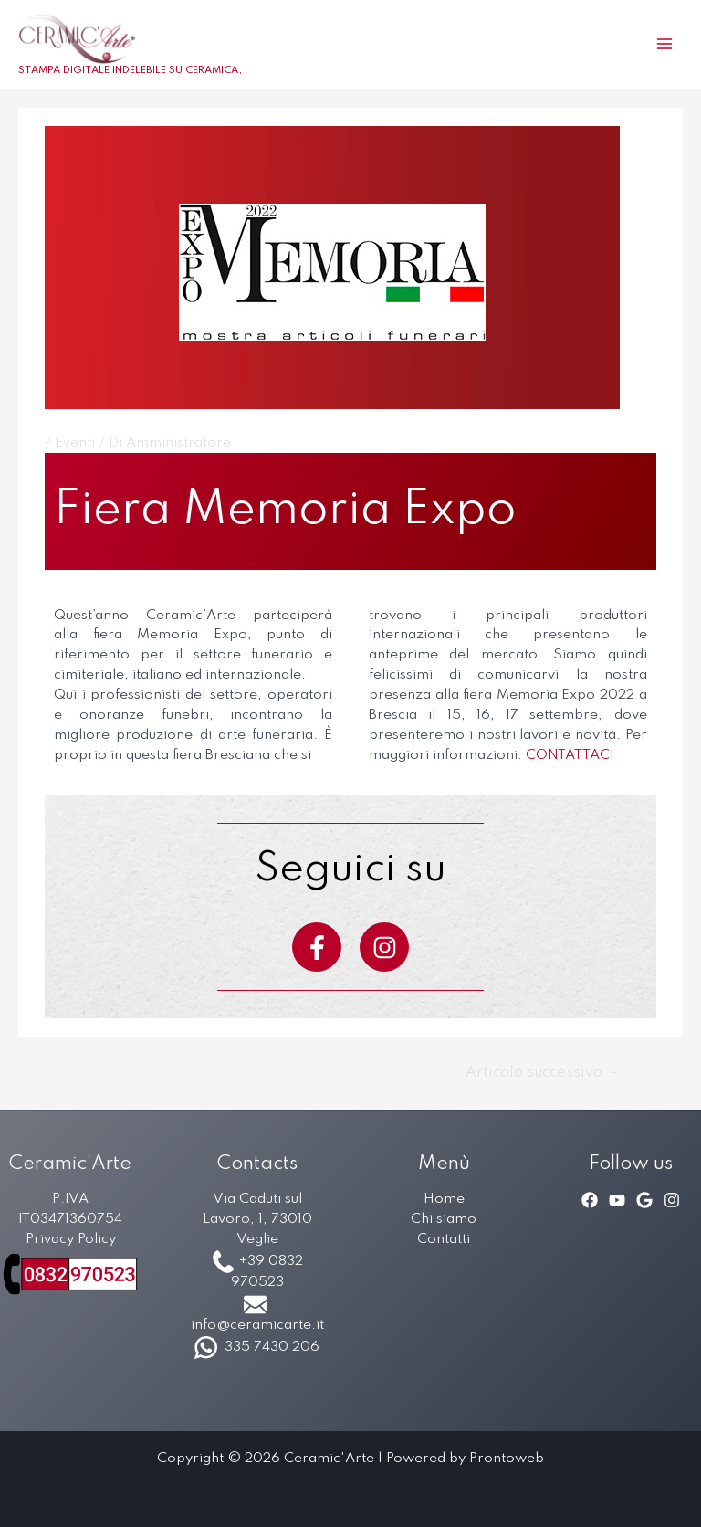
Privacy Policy (71, 1239)
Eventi (75, 443)
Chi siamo (443, 1219)
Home (444, 1199)
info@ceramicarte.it (257, 1325)
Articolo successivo (543, 1072)
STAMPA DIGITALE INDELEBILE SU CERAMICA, (130, 70)
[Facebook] (589, 1200)
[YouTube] (617, 1200)
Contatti (443, 1239)
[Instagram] (672, 1200)
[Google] (644, 1200)
